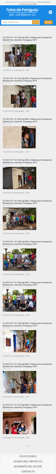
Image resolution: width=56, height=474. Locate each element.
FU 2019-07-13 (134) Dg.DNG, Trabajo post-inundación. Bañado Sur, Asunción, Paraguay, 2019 (27, 324)
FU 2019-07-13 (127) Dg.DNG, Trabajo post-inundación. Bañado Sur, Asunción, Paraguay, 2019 (27, 406)
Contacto (28, 471)
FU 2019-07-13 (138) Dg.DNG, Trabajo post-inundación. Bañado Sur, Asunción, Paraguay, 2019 (27, 242)
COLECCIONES (28, 456)
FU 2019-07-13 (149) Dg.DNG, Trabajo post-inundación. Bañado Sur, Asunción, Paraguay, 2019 (27, 120)
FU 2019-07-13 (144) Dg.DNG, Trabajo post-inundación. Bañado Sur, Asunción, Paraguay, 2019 (27, 161)
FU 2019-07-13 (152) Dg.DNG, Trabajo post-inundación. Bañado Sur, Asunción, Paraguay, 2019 (27, 79)
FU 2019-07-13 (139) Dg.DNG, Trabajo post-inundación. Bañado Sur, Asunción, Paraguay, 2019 (27, 202)
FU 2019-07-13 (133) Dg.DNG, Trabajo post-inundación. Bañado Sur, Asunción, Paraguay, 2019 (27, 365)
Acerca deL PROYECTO (28, 461)
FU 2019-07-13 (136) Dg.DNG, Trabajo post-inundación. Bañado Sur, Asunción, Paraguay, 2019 (27, 283)
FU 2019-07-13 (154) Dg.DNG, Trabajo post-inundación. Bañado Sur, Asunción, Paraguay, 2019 (27, 38)
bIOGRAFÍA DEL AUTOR (28, 466)
